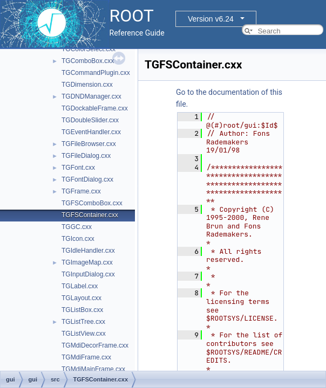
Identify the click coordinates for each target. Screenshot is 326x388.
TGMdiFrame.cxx (86, 357)
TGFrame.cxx (81, 191)
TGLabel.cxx (80, 286)
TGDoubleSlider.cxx (90, 120)
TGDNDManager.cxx (91, 96)
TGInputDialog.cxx (88, 274)
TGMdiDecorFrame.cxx (95, 345)
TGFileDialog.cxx (86, 156)
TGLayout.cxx (81, 298)
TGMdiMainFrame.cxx (93, 369)
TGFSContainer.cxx (90, 215)
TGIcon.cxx (78, 238)
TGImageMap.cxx (87, 262)
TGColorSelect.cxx (89, 49)
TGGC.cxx (77, 227)
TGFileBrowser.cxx (89, 144)
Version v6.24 (211, 19)
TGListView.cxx (84, 333)
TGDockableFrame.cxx (95, 108)
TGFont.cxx (78, 167)
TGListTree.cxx (83, 321)
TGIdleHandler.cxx (88, 250)
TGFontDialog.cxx (87, 179)
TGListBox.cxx (82, 310)
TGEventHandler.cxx (91, 132)
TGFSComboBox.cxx (92, 203)
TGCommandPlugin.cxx (96, 73)
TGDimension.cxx (87, 84)
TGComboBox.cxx (88, 61)
